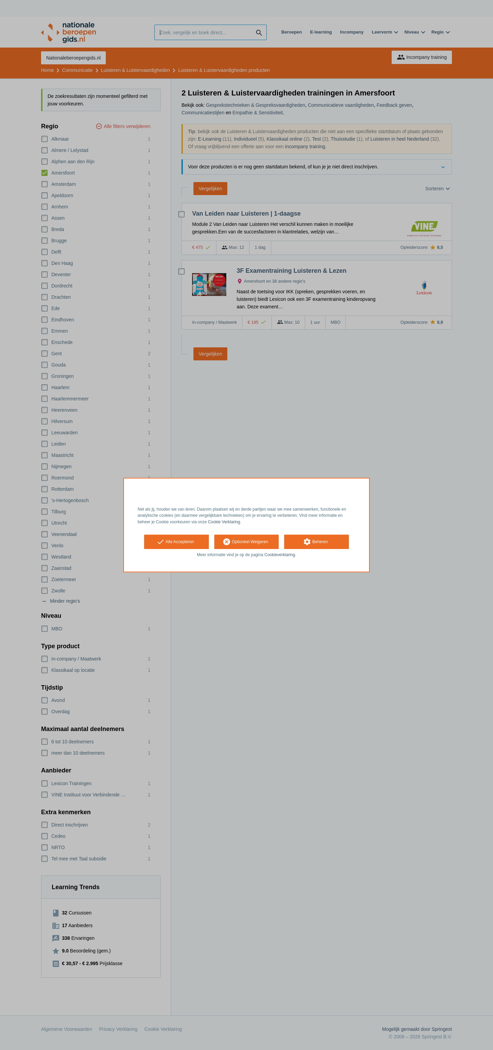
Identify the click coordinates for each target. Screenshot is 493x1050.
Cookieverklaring (279, 554)
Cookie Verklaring (224, 522)
